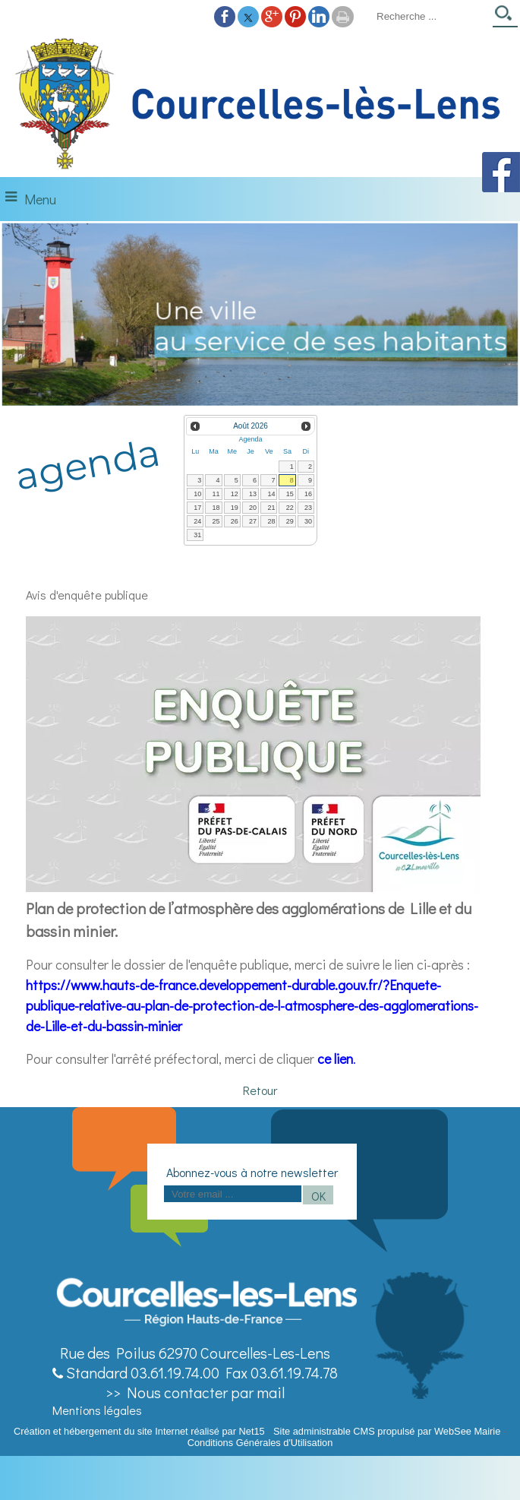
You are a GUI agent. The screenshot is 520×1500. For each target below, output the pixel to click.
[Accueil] (260, 104)
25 (216, 521)
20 (253, 507)
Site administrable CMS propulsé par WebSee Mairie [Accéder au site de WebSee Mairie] (386, 1431)
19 (234, 507)
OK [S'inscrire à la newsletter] (318, 1196)
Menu (40, 199)
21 (271, 507)
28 (271, 521)
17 (197, 507)
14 (271, 494)
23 (308, 507)
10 (197, 494)
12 (234, 494)
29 (290, 521)
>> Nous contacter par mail (195, 1392)
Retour (260, 1090)
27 (253, 521)
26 (234, 521)
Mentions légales (97, 1410)
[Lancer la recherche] (505, 18)
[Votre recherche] (430, 16)
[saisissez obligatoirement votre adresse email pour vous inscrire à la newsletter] (232, 1193)
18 (216, 507)
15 (290, 494)
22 (290, 507)
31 (197, 535)
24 (197, 521)
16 (308, 494)
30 (308, 521)
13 (253, 494)
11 (216, 494)
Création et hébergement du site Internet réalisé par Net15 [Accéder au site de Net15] (139, 1431)
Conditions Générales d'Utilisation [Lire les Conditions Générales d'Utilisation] (260, 1442)
